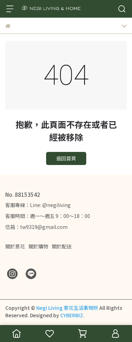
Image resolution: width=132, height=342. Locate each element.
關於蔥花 (15, 246)
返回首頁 (66, 158)
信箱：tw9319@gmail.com (36, 226)
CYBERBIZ (71, 315)
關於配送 (61, 246)
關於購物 (38, 246)
